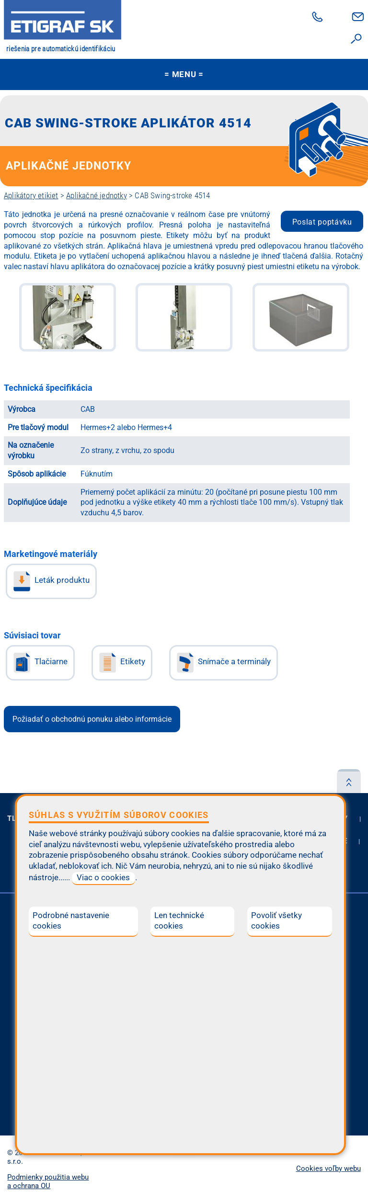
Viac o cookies (103, 877)
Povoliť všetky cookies (276, 921)
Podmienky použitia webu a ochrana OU (48, 1181)
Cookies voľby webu (328, 1168)
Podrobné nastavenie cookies (71, 921)
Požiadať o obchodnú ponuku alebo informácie (92, 719)
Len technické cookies (179, 921)
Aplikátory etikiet (31, 195)
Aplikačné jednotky (96, 195)
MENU (183, 74)
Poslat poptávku (322, 222)
